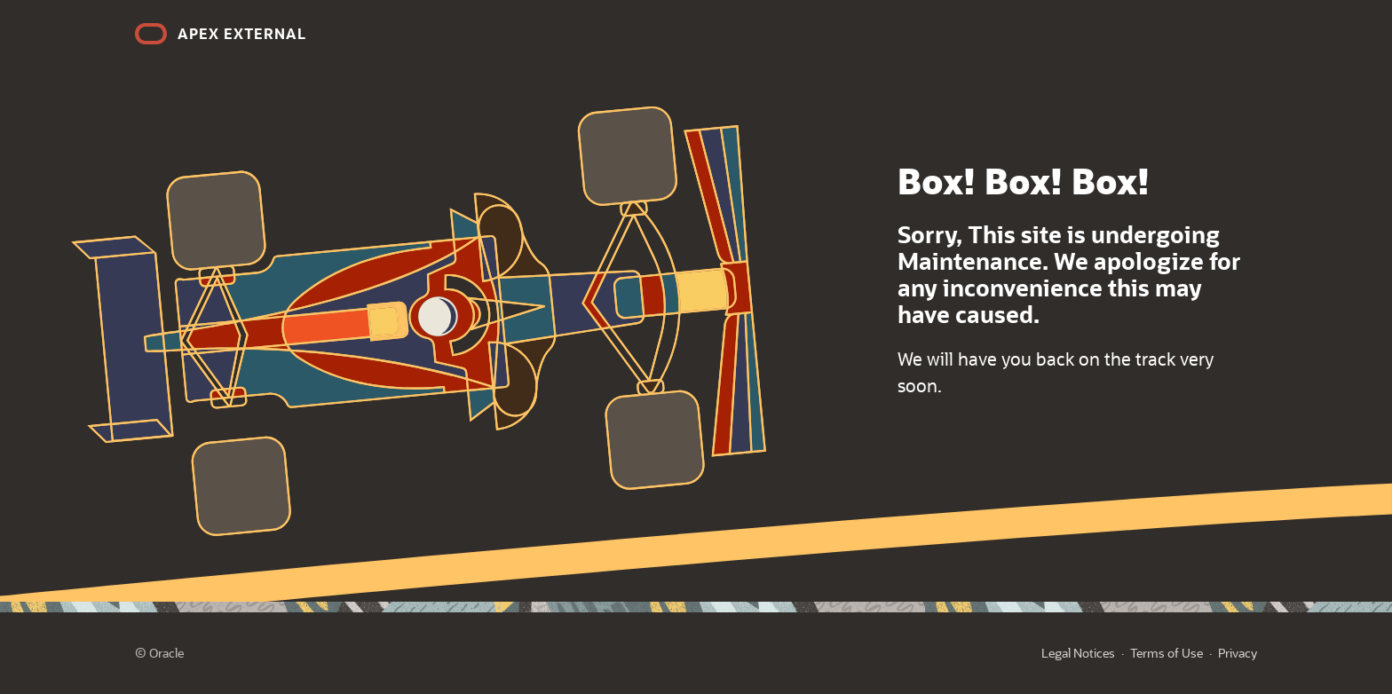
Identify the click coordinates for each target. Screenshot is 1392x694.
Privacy (1237, 652)
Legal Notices (1078, 652)
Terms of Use (1166, 652)
